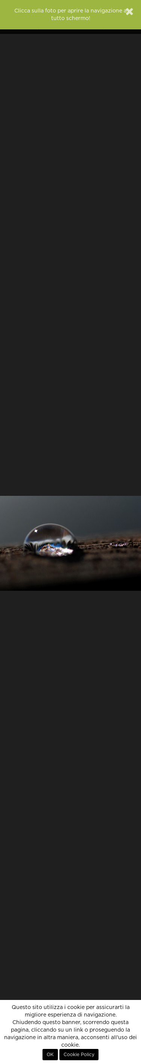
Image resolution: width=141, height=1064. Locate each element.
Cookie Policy (79, 1054)
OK (50, 1054)
